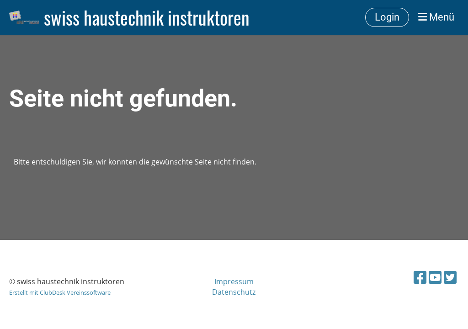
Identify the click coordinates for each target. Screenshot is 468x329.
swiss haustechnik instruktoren (147, 17)
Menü (436, 17)
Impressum (234, 281)
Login (387, 17)
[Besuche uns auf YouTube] (435, 277)
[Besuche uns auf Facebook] (420, 277)
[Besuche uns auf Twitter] (450, 277)
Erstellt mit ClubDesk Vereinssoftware (60, 292)
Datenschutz (233, 292)
